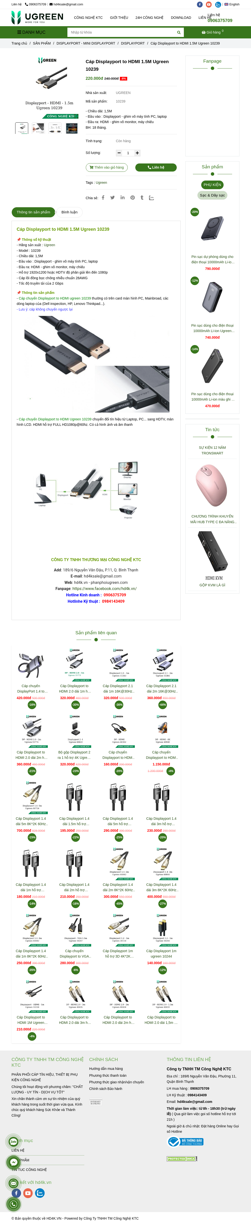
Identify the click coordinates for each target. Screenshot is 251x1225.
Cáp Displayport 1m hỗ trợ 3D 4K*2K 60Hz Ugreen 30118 (117, 954)
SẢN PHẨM (20, 1160)
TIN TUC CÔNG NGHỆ (29, 1170)
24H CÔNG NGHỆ (150, 18)
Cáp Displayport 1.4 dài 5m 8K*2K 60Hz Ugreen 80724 (31, 822)
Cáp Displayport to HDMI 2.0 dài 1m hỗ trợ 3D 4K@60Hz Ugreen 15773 (74, 689)
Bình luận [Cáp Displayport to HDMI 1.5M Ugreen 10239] (69, 212)
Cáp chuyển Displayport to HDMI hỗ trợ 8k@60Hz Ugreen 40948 (161, 755)
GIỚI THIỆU (119, 18)
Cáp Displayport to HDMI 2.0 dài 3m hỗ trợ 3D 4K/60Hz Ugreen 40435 (74, 1020)
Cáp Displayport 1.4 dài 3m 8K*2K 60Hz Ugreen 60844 (161, 888)
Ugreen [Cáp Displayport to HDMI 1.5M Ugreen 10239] (101, 183)
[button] (233, 4)
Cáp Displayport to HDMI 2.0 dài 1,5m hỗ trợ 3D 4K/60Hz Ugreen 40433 (161, 1020)
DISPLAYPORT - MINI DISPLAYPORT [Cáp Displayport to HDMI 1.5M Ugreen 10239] (86, 43)
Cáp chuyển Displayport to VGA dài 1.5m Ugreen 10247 (74, 954)
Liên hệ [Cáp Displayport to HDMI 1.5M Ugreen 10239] (156, 167)
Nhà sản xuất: (97, 93)
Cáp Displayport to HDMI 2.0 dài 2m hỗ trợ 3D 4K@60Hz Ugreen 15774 (30, 755)
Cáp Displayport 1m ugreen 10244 (161, 953)
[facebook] (201, 4)
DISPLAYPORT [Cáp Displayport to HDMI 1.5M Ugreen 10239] (133, 43)
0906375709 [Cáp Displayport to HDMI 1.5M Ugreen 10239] (35, 4)
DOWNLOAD (181, 18)
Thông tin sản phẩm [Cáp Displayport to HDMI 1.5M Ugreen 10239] (33, 212)
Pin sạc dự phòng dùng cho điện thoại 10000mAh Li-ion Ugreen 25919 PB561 (212, 260)
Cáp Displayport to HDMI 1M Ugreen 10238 (31, 1020)
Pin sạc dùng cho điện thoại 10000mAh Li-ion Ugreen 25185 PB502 (212, 329)
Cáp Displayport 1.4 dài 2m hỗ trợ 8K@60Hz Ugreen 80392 (74, 888)
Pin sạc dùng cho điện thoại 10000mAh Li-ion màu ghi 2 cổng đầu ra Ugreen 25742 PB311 (212, 397)
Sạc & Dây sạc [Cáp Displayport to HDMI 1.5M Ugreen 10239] (212, 195)
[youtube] (210, 4)
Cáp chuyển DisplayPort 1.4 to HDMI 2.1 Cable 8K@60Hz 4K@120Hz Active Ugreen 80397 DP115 (30, 689)
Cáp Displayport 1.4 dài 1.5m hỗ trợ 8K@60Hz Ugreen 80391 (74, 822)
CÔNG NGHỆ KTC (88, 18)
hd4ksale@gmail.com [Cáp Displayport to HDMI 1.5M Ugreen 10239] (66, 4)
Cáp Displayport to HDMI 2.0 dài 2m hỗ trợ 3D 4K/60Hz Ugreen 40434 (117, 1020)
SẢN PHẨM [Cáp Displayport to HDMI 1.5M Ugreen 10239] (42, 43)
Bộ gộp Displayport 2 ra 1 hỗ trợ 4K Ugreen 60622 (74, 755)
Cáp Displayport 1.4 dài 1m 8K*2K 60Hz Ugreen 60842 (31, 954)
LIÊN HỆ (18, 1150)
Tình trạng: (94, 141)
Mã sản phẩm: (97, 101)
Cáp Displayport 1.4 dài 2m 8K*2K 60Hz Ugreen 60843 (118, 888)
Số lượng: (94, 153)
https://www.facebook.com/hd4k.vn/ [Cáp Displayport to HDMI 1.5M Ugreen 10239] (104, 588)
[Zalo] (155, 197)
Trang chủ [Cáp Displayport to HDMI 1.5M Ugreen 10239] (19, 43)
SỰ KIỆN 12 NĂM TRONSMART (212, 450)
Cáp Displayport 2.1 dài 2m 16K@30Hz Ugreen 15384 (161, 689)
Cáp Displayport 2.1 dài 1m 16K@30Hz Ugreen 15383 (118, 689)
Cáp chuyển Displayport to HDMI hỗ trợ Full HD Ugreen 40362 (117, 755)
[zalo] (219, 4)
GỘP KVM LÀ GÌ (212, 585)
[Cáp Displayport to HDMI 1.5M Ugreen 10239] (37, 17)
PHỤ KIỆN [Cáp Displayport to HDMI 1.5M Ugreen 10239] (212, 185)
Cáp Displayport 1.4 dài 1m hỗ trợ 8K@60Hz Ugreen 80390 (31, 888)
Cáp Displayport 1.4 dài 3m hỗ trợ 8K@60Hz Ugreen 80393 (161, 822)
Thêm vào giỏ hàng (106, 167)
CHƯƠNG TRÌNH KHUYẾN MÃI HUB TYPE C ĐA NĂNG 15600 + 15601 (212, 519)
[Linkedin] (122, 197)
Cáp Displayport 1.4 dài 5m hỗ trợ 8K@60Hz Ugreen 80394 (118, 822)
